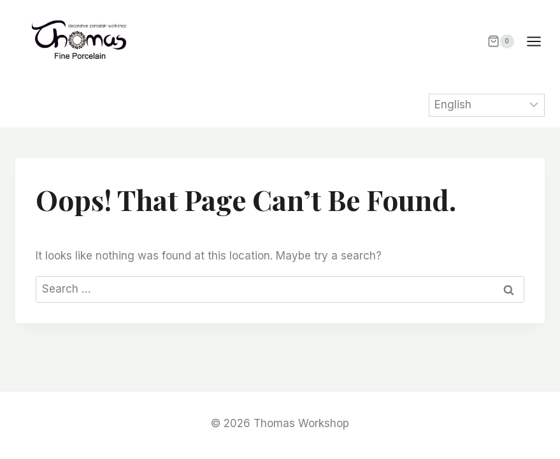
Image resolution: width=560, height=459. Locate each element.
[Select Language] (487, 105)
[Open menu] (540, 41)
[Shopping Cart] (500, 41)
